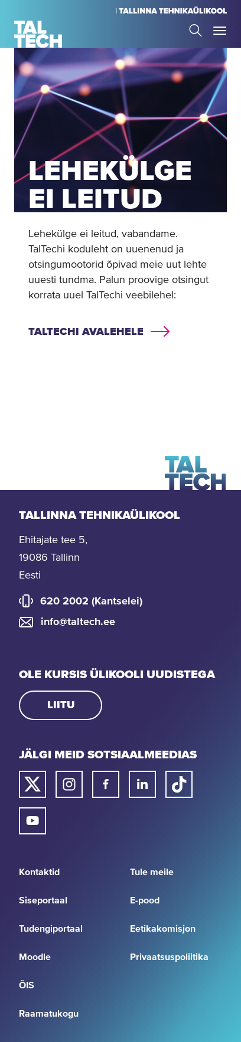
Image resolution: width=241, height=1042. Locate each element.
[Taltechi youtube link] (32, 820)
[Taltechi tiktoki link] (179, 784)
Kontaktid (39, 872)
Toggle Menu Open (219, 30)
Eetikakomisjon (163, 928)
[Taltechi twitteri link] (32, 784)
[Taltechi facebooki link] (105, 784)
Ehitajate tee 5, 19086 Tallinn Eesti (53, 558)
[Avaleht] (38, 34)
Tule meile (152, 872)
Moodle (35, 957)
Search (195, 30)
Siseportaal (43, 900)
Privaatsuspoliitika (169, 957)
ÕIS (26, 985)
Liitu (60, 705)
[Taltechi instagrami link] (69, 784)
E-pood (144, 900)
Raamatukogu (49, 1013)
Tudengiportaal (51, 928)
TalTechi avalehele (86, 332)
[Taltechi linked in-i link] (142, 784)
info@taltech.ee (78, 622)
